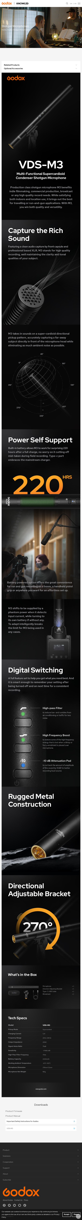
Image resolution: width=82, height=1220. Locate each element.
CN (71, 3)
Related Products (41, 65)
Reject (76, 1214)
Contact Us (18, 1200)
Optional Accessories (41, 68)
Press (26, 1200)
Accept (66, 1214)
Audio (9, 30)
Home (4, 30)
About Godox (8, 1200)
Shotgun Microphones (21, 30)
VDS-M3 (10, 1128)
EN (75, 3)
